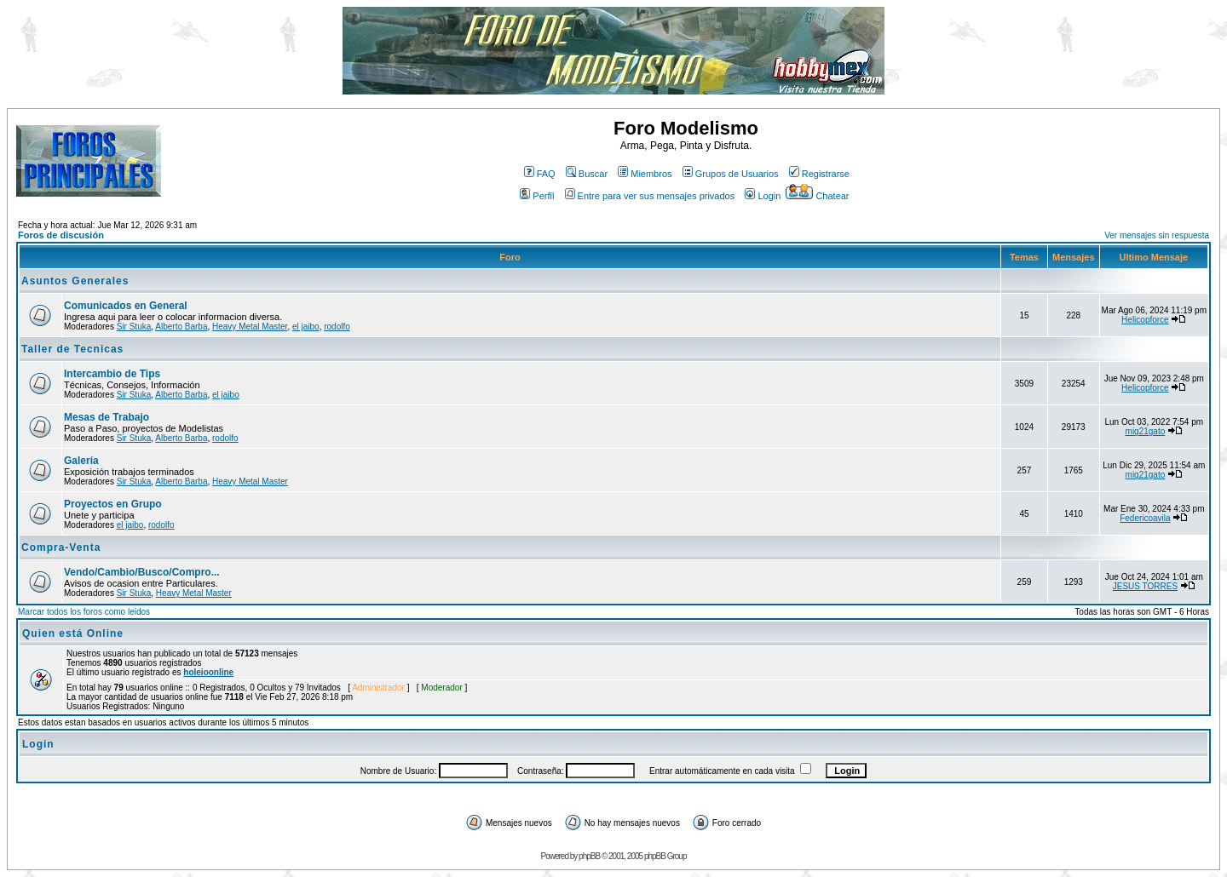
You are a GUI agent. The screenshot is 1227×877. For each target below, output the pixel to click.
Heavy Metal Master (249, 326)
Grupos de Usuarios (731, 174)
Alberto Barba (181, 326)
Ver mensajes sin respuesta (1156, 235)
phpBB (589, 856)
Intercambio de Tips (112, 374)
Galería (81, 461)
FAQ (540, 174)
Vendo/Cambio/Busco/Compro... (142, 572)
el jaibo (306, 326)
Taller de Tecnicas (72, 349)
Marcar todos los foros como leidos (84, 611)
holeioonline (208, 672)
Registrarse (819, 174)
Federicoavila (1145, 518)
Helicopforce (1145, 319)
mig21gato (1146, 431)
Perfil (537, 196)
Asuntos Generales (75, 281)
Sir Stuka (134, 326)
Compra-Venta (61, 547)
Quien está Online (73, 633)
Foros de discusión (61, 235)
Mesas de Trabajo (106, 417)
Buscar (587, 174)
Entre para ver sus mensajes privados (650, 196)
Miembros (644, 174)
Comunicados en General (125, 306)
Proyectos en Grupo (113, 504)
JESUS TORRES (1145, 586)
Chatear (817, 196)
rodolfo (337, 326)
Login (763, 196)
